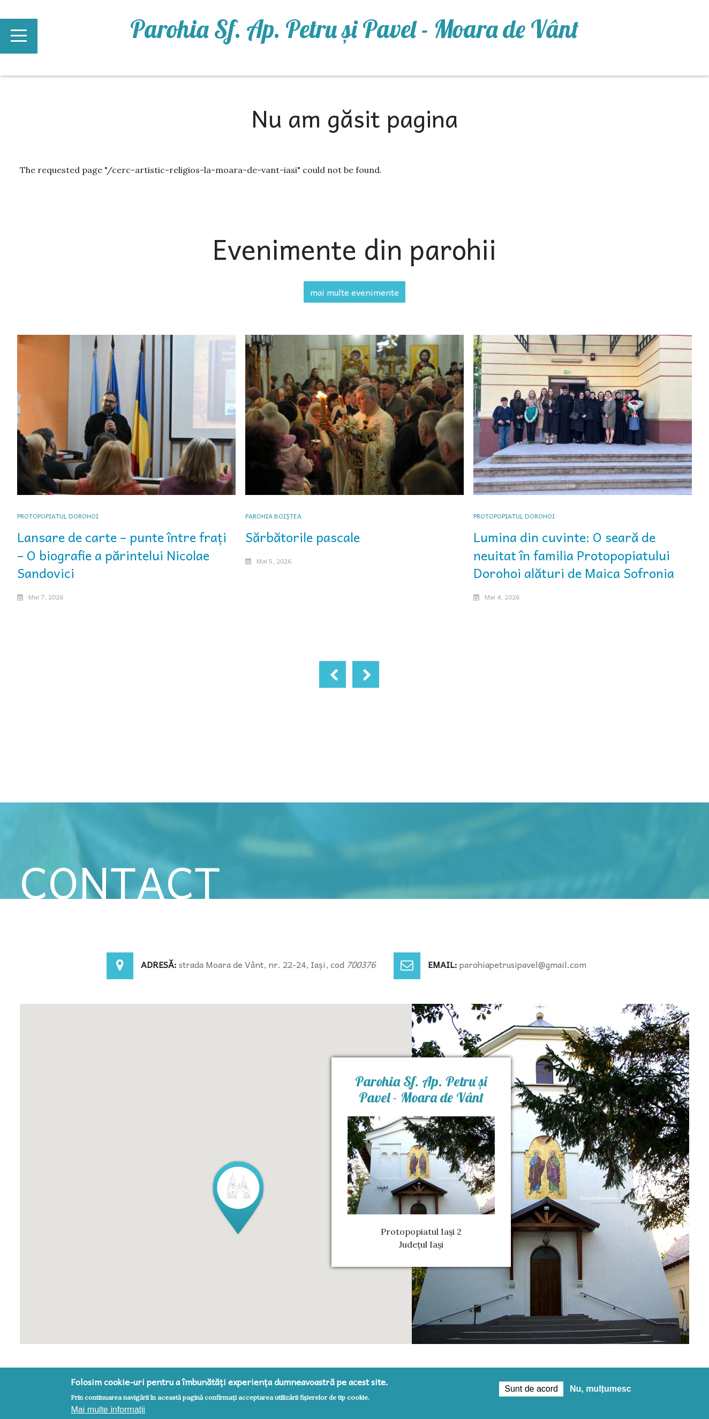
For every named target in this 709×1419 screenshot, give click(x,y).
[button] (238, 1197)
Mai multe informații (108, 1409)
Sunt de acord (531, 1388)
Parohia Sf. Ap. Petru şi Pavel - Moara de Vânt (354, 28)
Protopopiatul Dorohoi (58, 515)
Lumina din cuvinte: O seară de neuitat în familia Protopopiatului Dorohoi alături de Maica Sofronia (573, 555)
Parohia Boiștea (273, 515)
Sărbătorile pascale (302, 537)
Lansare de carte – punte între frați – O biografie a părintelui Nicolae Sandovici (122, 555)
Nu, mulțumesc (600, 1388)
